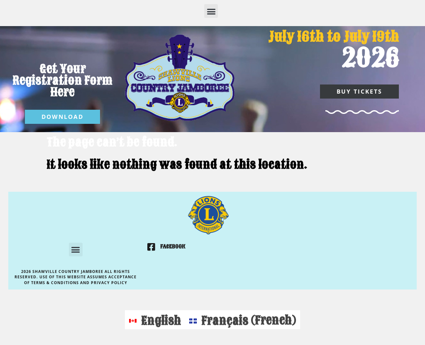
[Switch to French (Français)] (242, 319)
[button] (211, 11)
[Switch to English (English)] (155, 319)
